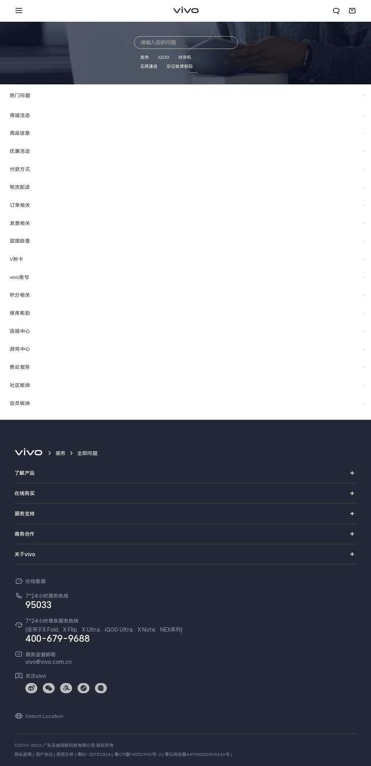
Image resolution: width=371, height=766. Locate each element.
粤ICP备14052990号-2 (137, 754)
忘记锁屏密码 (180, 66)
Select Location (44, 716)
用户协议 (44, 754)
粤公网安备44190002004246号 (197, 754)
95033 (38, 605)
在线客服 (35, 581)
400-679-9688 (57, 638)
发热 (144, 57)
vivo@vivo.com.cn (48, 662)
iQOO (163, 57)
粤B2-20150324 (94, 754)
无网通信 (149, 66)
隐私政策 (23, 754)
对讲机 (184, 57)
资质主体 (65, 754)
